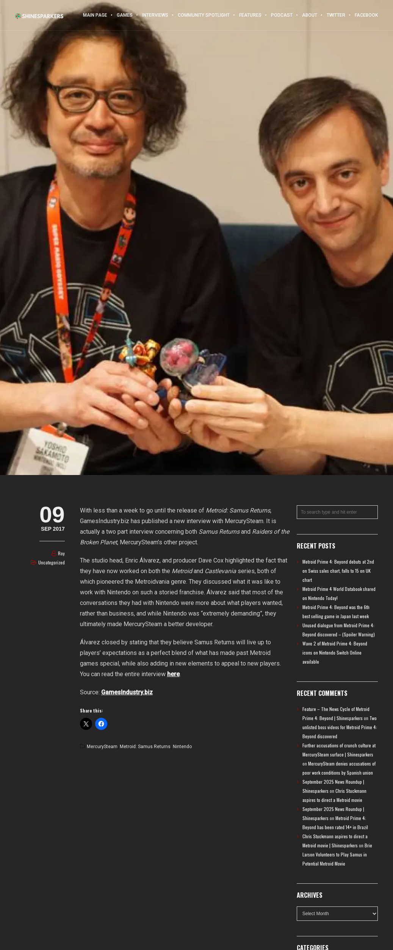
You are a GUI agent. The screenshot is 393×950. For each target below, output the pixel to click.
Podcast (282, 15)
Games (125, 15)
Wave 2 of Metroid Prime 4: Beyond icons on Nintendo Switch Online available (334, 652)
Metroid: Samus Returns (145, 746)
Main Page (95, 15)
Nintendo (182, 746)
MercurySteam (102, 746)
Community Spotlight (204, 15)
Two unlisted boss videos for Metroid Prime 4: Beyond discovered (339, 727)
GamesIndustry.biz (127, 692)
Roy (61, 553)
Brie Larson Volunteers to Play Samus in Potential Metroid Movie (337, 854)
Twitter (336, 15)
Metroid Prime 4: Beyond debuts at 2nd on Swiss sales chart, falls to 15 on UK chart (338, 570)
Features (250, 15)
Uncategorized (51, 562)
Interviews (155, 15)
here (173, 674)
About (309, 15)
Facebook (366, 15)
